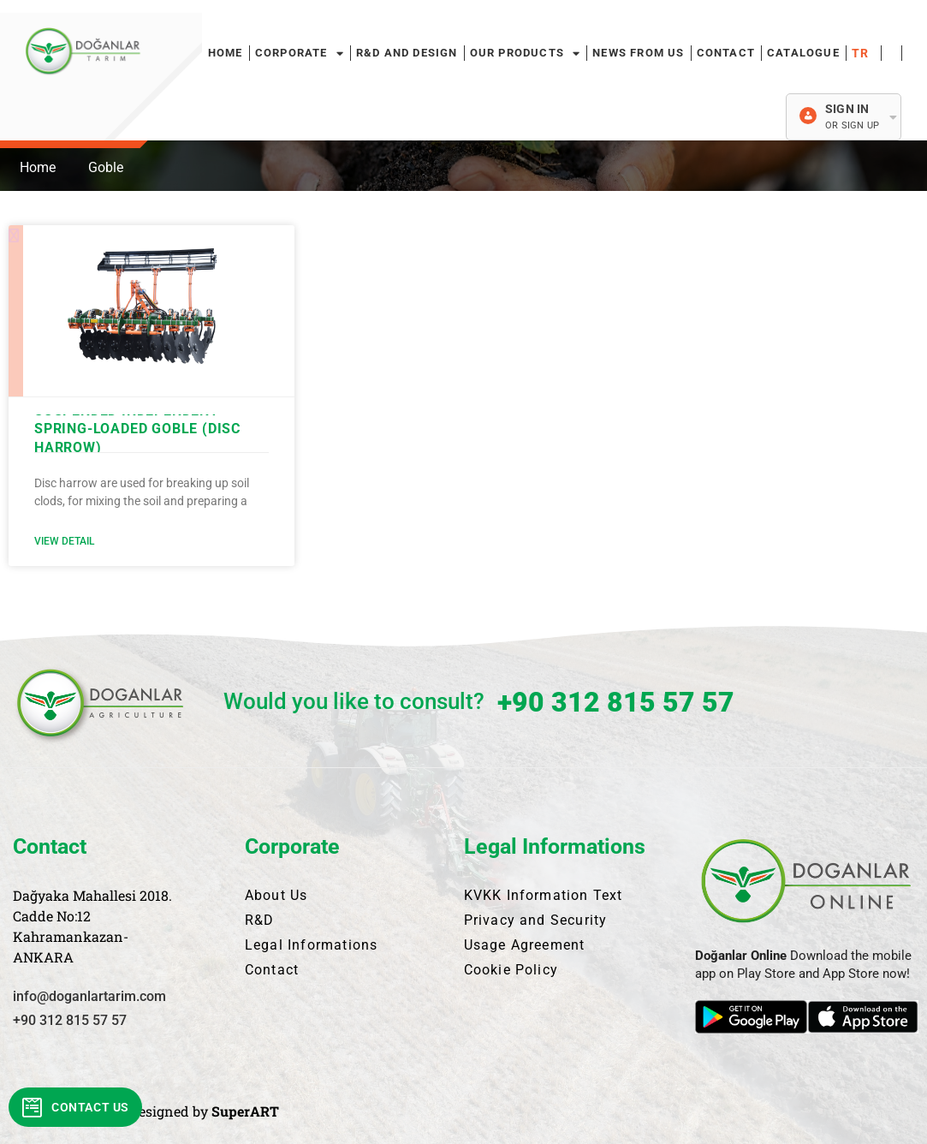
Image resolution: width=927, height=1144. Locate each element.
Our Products (525, 53)
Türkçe (864, 53)
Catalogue (803, 52)
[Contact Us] (32, 1107)
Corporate (299, 53)
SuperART (245, 1111)
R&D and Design (407, 52)
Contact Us (90, 1107)
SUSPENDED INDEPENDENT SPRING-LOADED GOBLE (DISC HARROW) (137, 429)
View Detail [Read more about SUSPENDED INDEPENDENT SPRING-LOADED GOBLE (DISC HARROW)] (64, 541)
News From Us (638, 52)
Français (891, 53)
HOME (225, 52)
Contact (726, 52)
